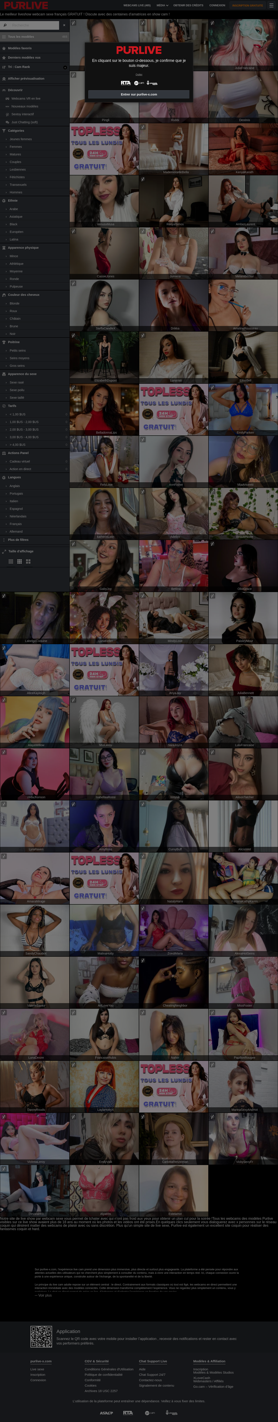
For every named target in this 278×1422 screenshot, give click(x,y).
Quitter (139, 74)
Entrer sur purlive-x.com (139, 94)
